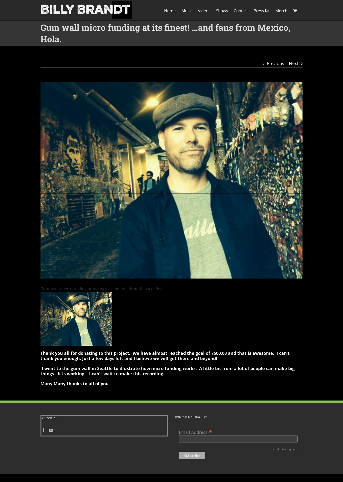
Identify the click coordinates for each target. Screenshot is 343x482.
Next (293, 63)
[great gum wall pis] (171, 180)
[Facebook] (43, 419)
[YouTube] (51, 419)
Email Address (195, 420)
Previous (275, 63)
